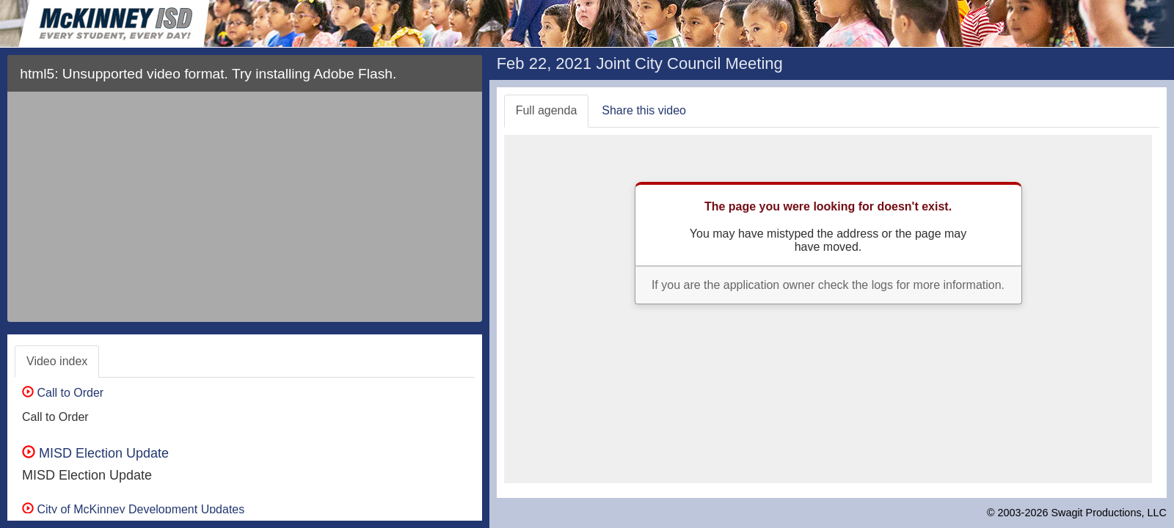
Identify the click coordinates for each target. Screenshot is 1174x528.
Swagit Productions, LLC (1109, 512)
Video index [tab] (56, 361)
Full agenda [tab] (546, 110)
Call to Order (62, 392)
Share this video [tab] (644, 110)
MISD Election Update (95, 453)
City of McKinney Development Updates (133, 509)
